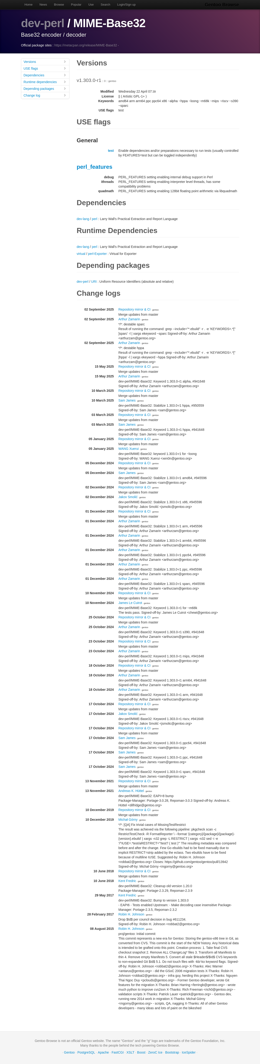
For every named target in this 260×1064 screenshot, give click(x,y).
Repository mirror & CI (135, 309)
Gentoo (69, 1052)
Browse (59, 4)
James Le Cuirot (130, 603)
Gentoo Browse (222, 4)
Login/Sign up (126, 4)
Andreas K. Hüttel (131, 791)
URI (94, 281)
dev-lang (83, 219)
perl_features (94, 167)
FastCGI (118, 1052)
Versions (45, 62)
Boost (141, 1052)
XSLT (130, 1052)
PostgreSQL (86, 1052)
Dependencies (45, 75)
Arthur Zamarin (129, 319)
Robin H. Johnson (131, 914)
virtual (81, 254)
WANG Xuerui (129, 449)
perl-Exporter (97, 254)
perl (94, 219)
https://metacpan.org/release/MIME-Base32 (85, 45)
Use (91, 4)
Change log (45, 95)
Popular (76, 4)
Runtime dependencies (45, 82)
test (111, 150)
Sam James (127, 400)
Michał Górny (128, 819)
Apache (103, 1052)
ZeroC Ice (155, 1052)
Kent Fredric (127, 881)
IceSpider (189, 1052)
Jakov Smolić (128, 497)
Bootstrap (172, 1052)
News (43, 4)
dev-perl (42, 23)
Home (29, 4)
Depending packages (45, 89)
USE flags (45, 68)
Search (105, 4)
